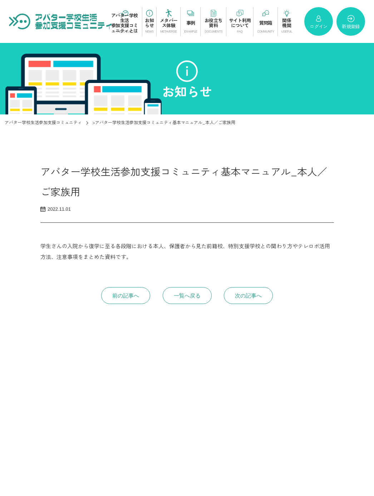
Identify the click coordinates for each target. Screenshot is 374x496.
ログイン (318, 22)
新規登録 (350, 22)
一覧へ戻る (187, 296)
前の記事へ (125, 296)
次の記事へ (248, 296)
